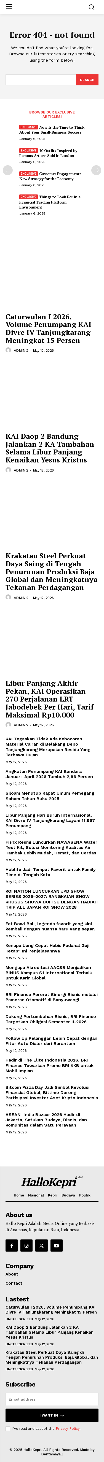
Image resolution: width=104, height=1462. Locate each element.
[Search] (87, 79)
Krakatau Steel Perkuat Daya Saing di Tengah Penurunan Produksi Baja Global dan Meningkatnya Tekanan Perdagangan (51, 571)
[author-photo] (9, 350)
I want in (52, 1415)
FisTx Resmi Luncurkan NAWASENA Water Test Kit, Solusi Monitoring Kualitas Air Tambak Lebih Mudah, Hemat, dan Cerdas (51, 847)
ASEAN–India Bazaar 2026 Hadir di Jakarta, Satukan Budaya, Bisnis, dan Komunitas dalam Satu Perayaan (46, 1120)
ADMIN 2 (21, 350)
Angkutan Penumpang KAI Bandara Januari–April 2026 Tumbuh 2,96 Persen (49, 774)
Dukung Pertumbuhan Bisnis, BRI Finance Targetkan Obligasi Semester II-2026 (51, 1019)
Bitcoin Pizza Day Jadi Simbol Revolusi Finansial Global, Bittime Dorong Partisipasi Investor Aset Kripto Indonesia (52, 1092)
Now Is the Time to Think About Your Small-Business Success (51, 129)
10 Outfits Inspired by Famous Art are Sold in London (48, 153)
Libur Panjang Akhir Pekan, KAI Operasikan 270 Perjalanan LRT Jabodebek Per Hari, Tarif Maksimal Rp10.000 (50, 698)
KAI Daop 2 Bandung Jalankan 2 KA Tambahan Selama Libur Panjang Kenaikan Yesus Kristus (50, 447)
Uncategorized (19, 1319)
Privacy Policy (67, 1428)
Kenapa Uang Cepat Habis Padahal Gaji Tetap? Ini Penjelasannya (47, 948)
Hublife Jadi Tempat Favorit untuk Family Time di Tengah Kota (51, 872)
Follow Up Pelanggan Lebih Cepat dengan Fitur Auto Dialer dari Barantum (51, 1041)
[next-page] (96, 170)
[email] (52, 1399)
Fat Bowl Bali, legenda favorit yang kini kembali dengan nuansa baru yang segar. (50, 926)
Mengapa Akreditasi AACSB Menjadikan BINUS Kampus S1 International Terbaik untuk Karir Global (49, 973)
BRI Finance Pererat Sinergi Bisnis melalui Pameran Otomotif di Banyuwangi (52, 997)
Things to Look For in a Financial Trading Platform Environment (49, 201)
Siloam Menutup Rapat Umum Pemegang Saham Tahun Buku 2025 (50, 795)
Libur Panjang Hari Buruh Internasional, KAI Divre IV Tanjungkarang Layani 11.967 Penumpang (50, 820)
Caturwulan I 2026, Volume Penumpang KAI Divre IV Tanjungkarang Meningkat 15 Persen (48, 328)
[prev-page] (8, 170)
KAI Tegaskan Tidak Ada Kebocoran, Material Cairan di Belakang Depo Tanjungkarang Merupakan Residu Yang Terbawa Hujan (48, 746)
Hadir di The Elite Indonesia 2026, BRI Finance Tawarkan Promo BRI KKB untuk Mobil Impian (50, 1065)
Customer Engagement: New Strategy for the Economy (50, 176)
